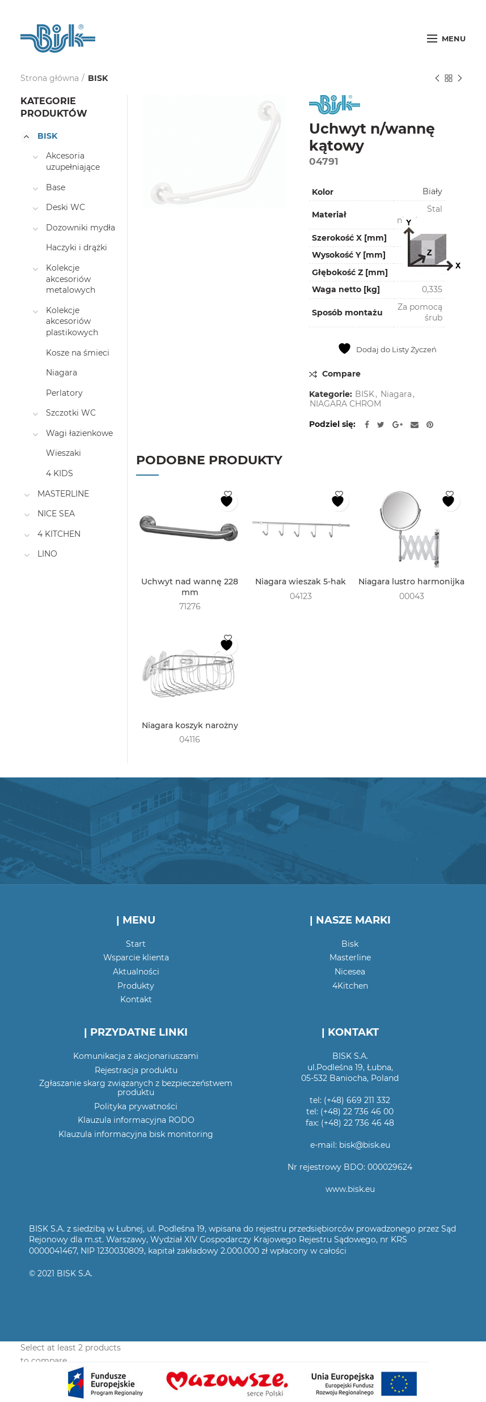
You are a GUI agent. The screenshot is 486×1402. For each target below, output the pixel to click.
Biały (432, 191)
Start (136, 943)
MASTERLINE (63, 494)
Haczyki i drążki (76, 247)
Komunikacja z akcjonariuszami (135, 1056)
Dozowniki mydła (80, 228)
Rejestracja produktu (136, 1070)
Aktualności (136, 971)
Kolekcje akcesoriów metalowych (70, 279)
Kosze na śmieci (77, 353)
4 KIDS (59, 473)
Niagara (396, 394)
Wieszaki (63, 453)
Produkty (135, 985)
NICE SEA (56, 513)
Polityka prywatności (136, 1106)
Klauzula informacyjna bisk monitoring (135, 1134)
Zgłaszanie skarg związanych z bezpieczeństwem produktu (136, 1088)
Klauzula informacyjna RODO (136, 1120)
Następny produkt (460, 79)
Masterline (350, 957)
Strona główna (49, 78)
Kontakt (136, 999)
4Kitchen (350, 985)
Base (55, 187)
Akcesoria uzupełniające (73, 161)
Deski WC (65, 207)
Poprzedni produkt (437, 79)
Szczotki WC (71, 413)
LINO (47, 554)
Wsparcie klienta (136, 957)
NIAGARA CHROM (345, 404)
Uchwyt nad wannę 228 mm (189, 586)
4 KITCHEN (59, 534)
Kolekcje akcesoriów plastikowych (72, 321)
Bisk (349, 943)
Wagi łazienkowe (79, 433)
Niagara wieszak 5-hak (300, 581)
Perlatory (64, 393)
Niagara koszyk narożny (190, 725)
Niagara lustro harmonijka (411, 581)
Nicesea (350, 971)
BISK (98, 78)
